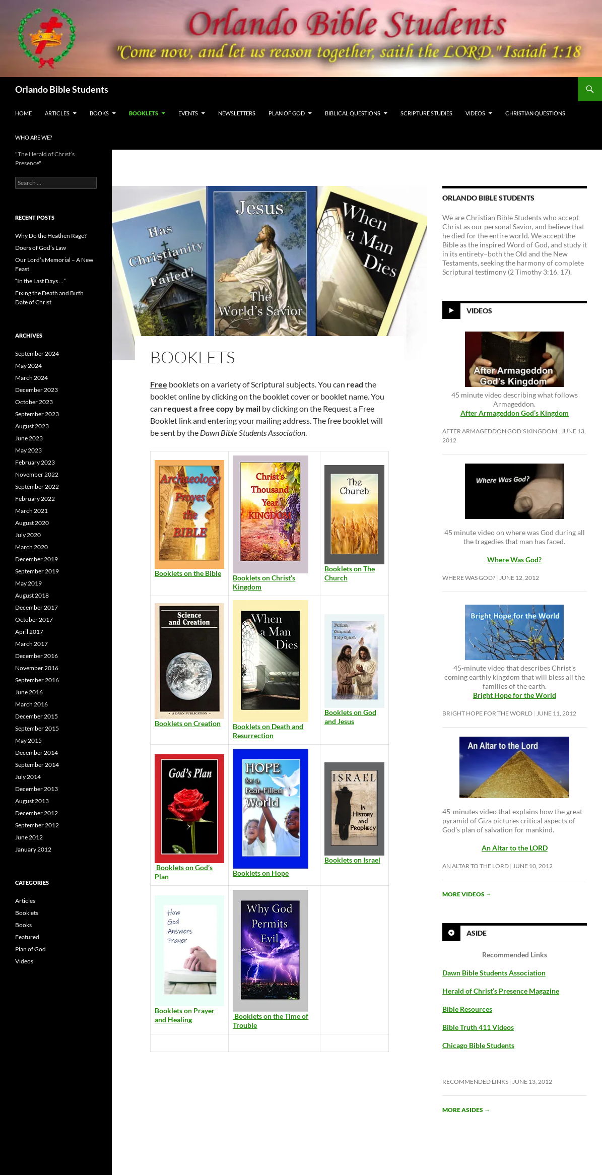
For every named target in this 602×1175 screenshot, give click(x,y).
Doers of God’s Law (40, 247)
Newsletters (236, 113)
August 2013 (32, 801)
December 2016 (36, 656)
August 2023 (32, 426)
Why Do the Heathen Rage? (51, 235)
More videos (467, 894)
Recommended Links (475, 1081)
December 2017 (36, 607)
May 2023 (28, 450)
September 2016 (37, 680)
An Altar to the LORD (475, 866)
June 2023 (29, 438)
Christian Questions (535, 113)
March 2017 (31, 643)
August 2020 (32, 523)
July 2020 (28, 535)
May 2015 (28, 740)
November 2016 (36, 668)
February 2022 (35, 498)
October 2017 (34, 619)
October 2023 (34, 402)
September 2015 (37, 728)
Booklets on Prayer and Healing (185, 1015)
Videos (475, 113)
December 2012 (36, 813)
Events (188, 113)
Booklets (143, 113)
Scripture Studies (426, 113)
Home (23, 113)
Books (99, 113)
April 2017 (29, 631)
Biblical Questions (352, 113)
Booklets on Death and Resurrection (268, 731)
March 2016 (31, 704)
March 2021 (31, 510)
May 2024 (28, 365)
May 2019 (28, 583)
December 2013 (36, 789)
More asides (466, 1110)
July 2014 (28, 776)
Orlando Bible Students (61, 89)
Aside (476, 932)
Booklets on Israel (352, 860)
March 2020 (31, 547)
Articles (57, 113)
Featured (27, 937)
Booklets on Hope (261, 873)
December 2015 (36, 716)
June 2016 (29, 692)
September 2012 (37, 825)
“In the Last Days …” (40, 281)
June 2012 (29, 837)
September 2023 (37, 414)
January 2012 (33, 849)
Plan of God (287, 113)
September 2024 (37, 353)
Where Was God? (468, 577)
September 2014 (37, 764)
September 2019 (37, 571)
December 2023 (36, 390)
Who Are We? (33, 137)
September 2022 (37, 486)
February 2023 (35, 462)
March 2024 (31, 377)
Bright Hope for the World (487, 713)
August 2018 (32, 595)
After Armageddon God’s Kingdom (514, 413)
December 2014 (36, 752)
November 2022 (36, 474)
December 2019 (36, 559)
